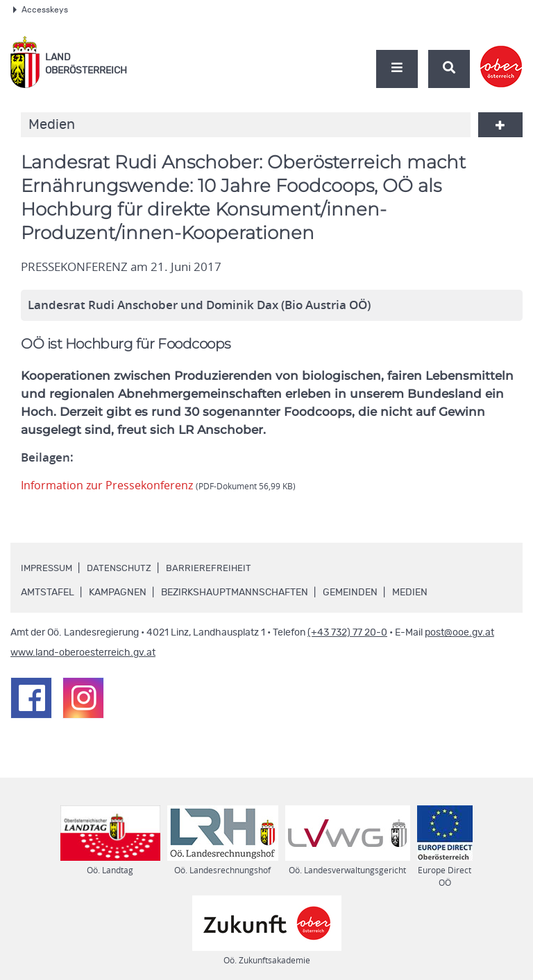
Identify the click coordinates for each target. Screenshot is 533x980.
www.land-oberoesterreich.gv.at (82, 653)
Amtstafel (47, 592)
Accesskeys (40, 10)
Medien (410, 592)
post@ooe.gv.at (459, 633)
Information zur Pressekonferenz (162, 485)
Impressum (48, 568)
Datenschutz (125, 568)
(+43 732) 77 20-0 (347, 633)
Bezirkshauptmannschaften (234, 592)
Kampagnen (117, 592)
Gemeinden (350, 592)
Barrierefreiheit (217, 568)
